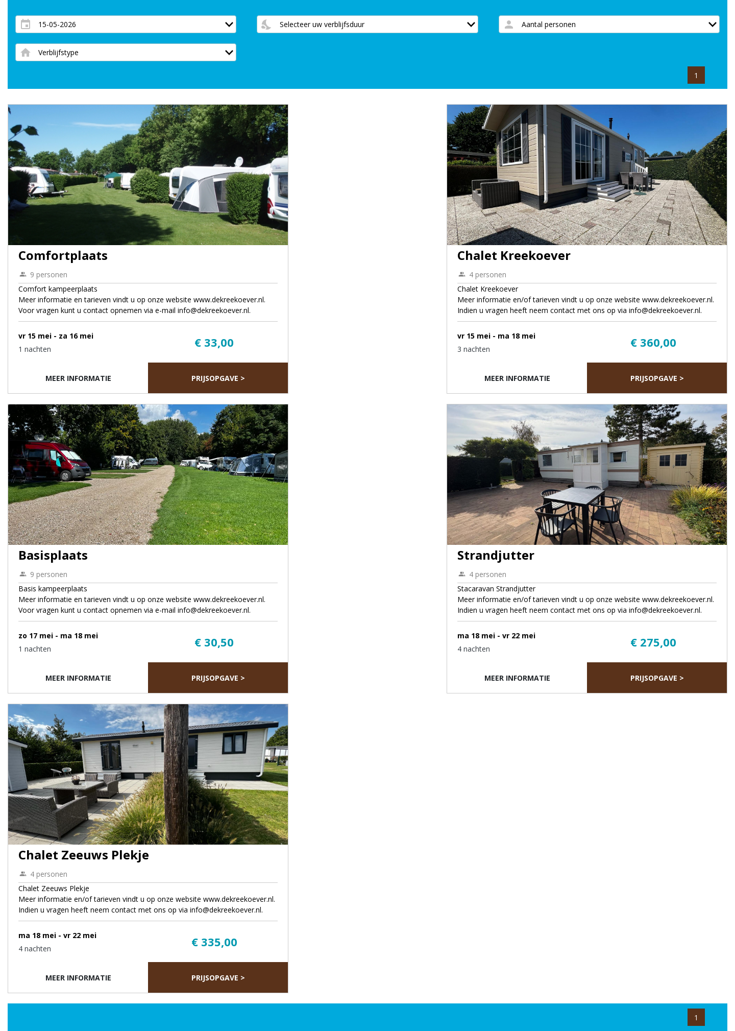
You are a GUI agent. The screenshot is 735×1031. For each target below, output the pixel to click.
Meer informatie (78, 378)
